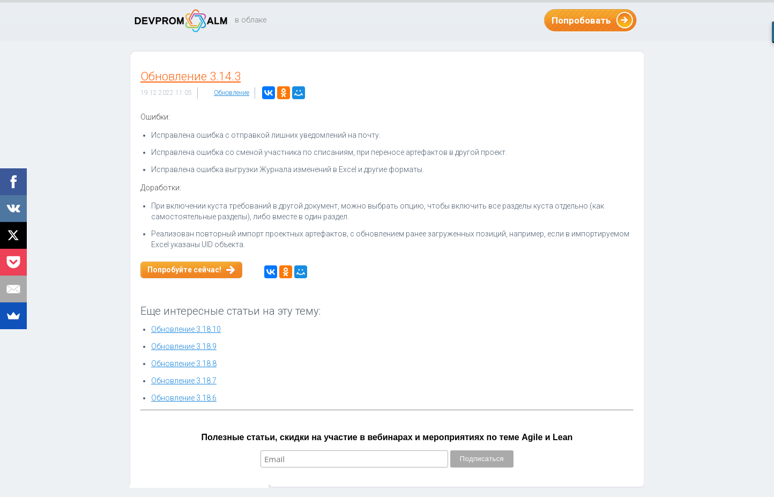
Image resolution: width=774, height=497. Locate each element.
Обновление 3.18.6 (184, 398)
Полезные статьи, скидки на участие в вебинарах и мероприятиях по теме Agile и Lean (387, 437)
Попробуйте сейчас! (184, 269)
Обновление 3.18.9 (184, 346)
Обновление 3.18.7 (184, 380)
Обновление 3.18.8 (184, 363)
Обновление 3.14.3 (190, 76)
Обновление (231, 93)
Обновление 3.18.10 (186, 329)
